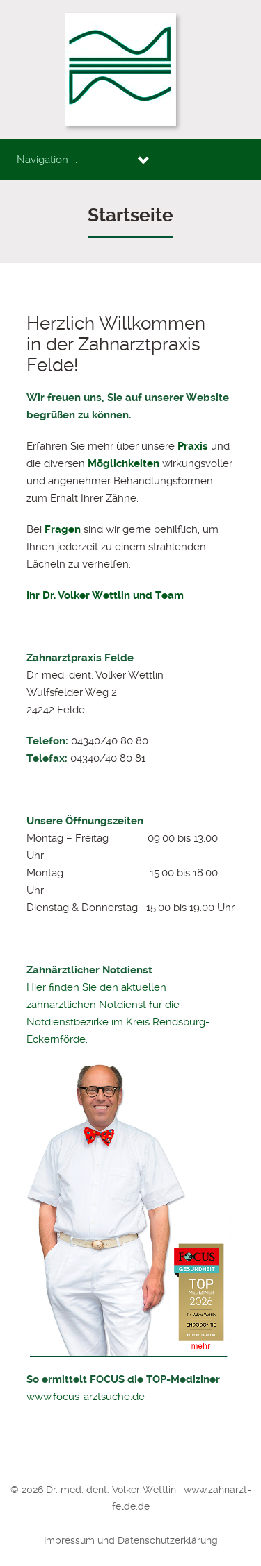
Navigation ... (47, 159)
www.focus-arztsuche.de (85, 1396)
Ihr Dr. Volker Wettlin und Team (105, 595)
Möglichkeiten (123, 463)
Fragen (63, 529)
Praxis (192, 446)
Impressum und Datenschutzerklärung (131, 1540)
